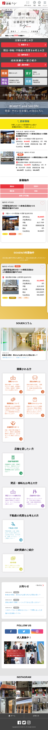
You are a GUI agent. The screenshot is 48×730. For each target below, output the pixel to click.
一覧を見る (38, 585)
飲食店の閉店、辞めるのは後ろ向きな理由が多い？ (23, 595)
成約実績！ (24, 65)
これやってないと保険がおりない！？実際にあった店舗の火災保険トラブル (23, 611)
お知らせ (36, 716)
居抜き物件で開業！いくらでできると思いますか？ (23, 602)
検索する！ (24, 45)
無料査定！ (24, 55)
